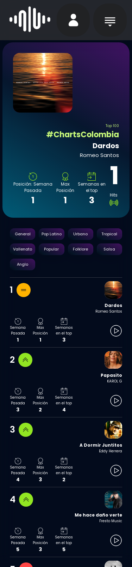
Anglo (22, 264)
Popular (51, 249)
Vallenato (22, 249)
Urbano (80, 234)
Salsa (109, 249)
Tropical (109, 234)
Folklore (80, 249)
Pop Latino (52, 234)
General (23, 234)
